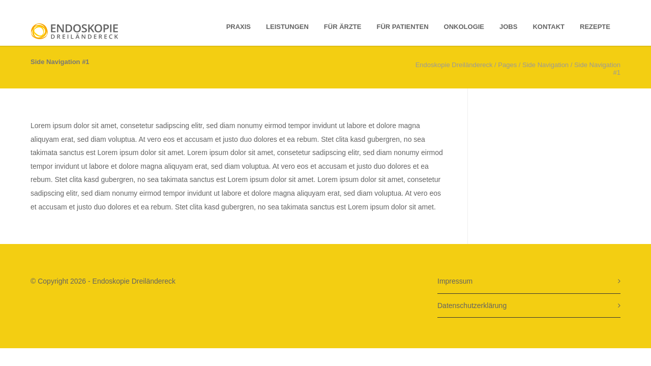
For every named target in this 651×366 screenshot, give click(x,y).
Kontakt (548, 26)
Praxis (238, 26)
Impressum (454, 281)
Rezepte (595, 26)
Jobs (508, 26)
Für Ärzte (343, 26)
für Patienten (403, 26)
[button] (22, 343)
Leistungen (287, 26)
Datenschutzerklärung (472, 305)
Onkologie (464, 26)
